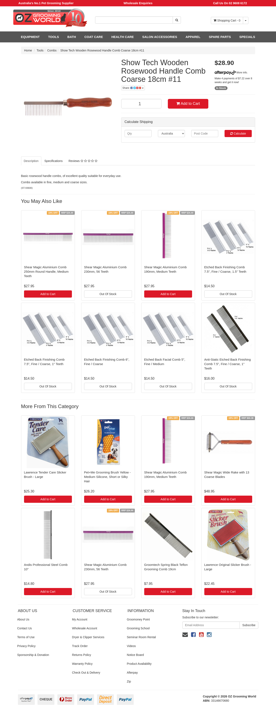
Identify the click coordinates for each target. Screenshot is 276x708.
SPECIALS (247, 37)
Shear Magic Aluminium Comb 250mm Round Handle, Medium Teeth (46, 271)
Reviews (83, 161)
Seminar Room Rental (141, 637)
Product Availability (139, 663)
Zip (129, 681)
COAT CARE (93, 37)
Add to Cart (188, 103)
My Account (79, 619)
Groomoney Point (138, 619)
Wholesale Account (84, 628)
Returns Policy (81, 655)
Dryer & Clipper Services (88, 637)
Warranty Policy (82, 663)
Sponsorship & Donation (33, 655)
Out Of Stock (108, 294)
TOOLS (53, 37)
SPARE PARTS (220, 37)
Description (31, 161)
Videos (131, 646)
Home (28, 50)
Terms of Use (26, 637)
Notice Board (135, 655)
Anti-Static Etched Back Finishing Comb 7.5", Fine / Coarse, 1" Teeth (227, 364)
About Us (23, 619)
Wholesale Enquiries (138, 3)
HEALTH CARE (122, 37)
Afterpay (132, 672)
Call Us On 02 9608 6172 (230, 3)
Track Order (80, 646)
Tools (40, 50)
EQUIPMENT (30, 37)
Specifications (53, 161)
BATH (71, 37)
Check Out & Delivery (86, 672)
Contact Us (24, 628)
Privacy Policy (26, 646)
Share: (133, 87)
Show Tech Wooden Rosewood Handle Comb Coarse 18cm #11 (102, 50)
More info (231, 72)
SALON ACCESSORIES (159, 37)
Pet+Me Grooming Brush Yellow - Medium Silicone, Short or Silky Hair (107, 477)
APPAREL (193, 37)
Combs (52, 50)
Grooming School (138, 628)
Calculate (238, 133)
